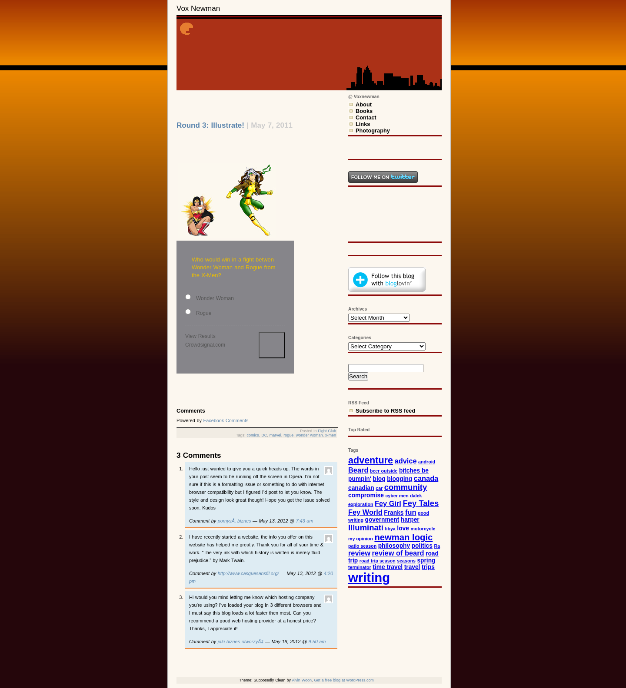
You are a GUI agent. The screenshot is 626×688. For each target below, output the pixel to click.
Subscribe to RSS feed (385, 410)
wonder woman (309, 435)
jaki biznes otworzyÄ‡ (241, 641)
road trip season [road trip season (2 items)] (378, 560)
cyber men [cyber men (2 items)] (396, 495)
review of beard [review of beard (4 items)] (398, 553)
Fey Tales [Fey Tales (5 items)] (421, 503)
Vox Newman (198, 8)
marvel (275, 435)
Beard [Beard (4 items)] (358, 470)
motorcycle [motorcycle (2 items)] (422, 528)
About (364, 104)
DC (264, 435)
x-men (330, 435)
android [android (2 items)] (426, 461)
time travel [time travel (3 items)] (388, 567)
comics (253, 435)
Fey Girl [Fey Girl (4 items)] (388, 503)
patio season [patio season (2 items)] (362, 546)
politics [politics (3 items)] (422, 545)
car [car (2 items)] (379, 488)
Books (364, 111)
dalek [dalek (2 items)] (416, 495)
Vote (272, 345)
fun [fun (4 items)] (410, 512)
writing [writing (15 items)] (369, 577)
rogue (288, 435)
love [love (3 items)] (403, 528)
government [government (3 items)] (382, 519)
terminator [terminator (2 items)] (359, 567)
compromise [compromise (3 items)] (366, 495)
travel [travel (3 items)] (412, 567)
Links (363, 124)
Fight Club (327, 431)
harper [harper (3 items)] (410, 519)
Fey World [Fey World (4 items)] (365, 512)
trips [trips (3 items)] (428, 567)
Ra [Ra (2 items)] (437, 546)
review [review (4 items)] (359, 553)
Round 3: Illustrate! (210, 125)
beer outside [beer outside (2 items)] (383, 470)
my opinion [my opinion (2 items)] (360, 538)
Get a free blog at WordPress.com (343, 680)
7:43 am (304, 520)
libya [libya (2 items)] (390, 528)
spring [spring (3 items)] (426, 560)
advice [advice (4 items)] (406, 461)
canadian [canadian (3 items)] (361, 488)
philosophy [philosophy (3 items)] (394, 545)
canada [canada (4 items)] (426, 478)
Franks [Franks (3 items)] (393, 512)
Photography (373, 130)
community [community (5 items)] (405, 487)
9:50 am (317, 641)
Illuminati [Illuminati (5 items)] (365, 527)
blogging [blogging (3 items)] (399, 479)
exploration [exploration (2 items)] (360, 504)
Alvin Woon (302, 680)
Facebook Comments (226, 420)
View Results (200, 336)
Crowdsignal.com (205, 345)
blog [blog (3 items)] (379, 479)
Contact (366, 117)
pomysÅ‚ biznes (234, 520)
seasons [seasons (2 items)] (406, 560)
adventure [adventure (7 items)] (370, 460)
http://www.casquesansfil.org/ (248, 573)
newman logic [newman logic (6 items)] (403, 537)
